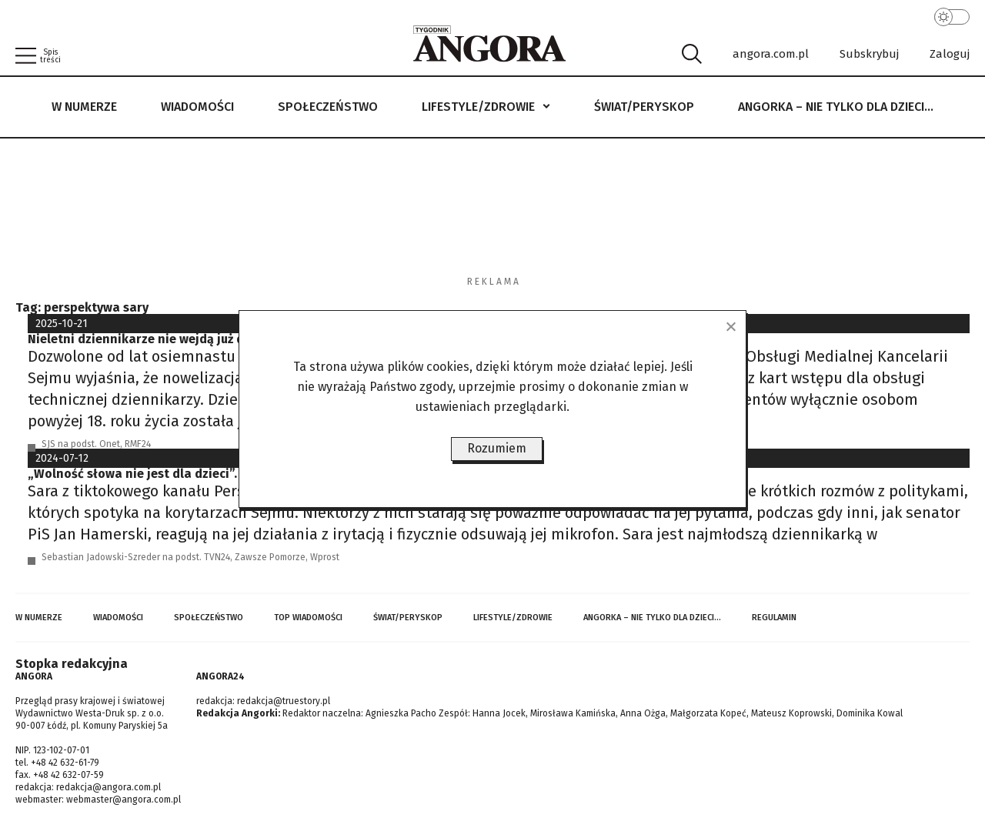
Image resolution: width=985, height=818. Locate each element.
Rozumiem (496, 448)
